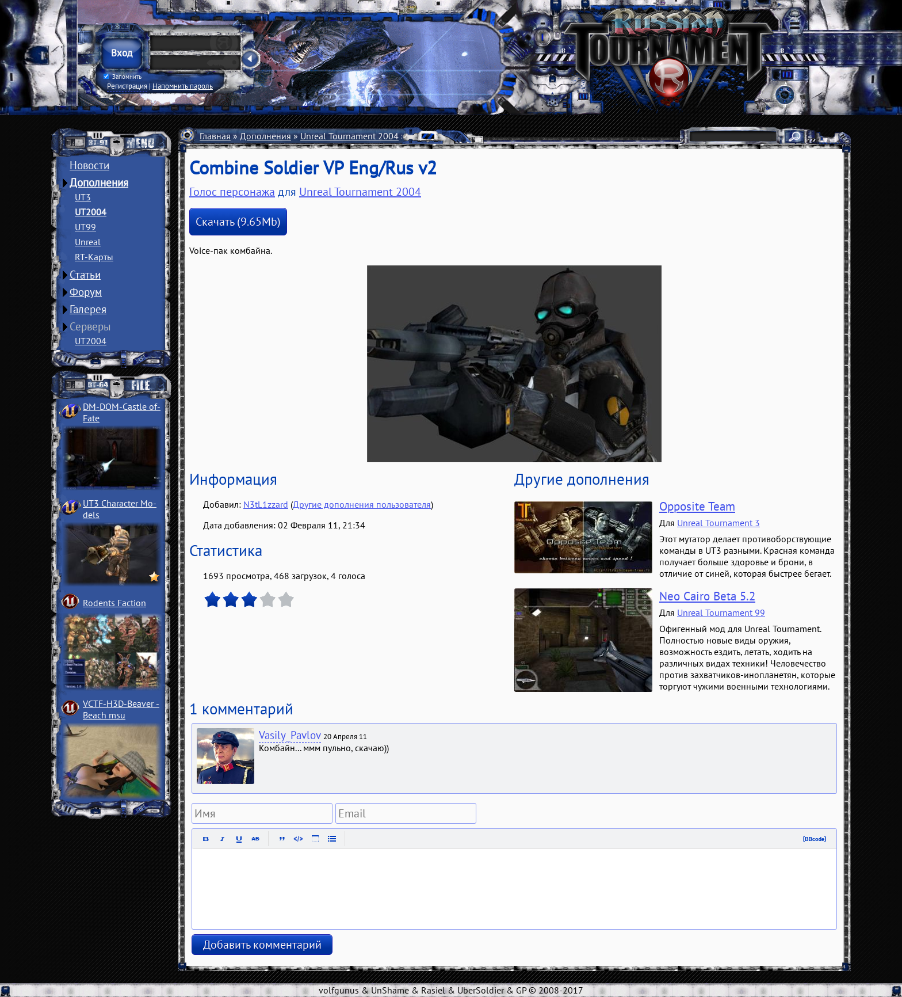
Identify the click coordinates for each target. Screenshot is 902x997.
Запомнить (123, 77)
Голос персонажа (232, 191)
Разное (422, 136)
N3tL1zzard (265, 504)
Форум (86, 292)
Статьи (85, 274)
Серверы (90, 326)
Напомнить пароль (182, 86)
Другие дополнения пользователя (362, 504)
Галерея (88, 309)
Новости (89, 165)
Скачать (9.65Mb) (238, 221)
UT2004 (90, 212)
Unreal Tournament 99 (721, 612)
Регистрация (127, 86)
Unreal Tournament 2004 (349, 136)
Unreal (88, 242)
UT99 (85, 227)
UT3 (83, 197)
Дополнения (99, 182)
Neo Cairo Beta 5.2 (707, 596)
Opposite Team (697, 506)
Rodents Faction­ (114, 602)
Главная (215, 136)
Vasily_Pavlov (290, 735)
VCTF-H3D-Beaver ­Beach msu (121, 709)
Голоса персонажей (484, 136)
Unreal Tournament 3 (718, 522)
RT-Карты (94, 256)
